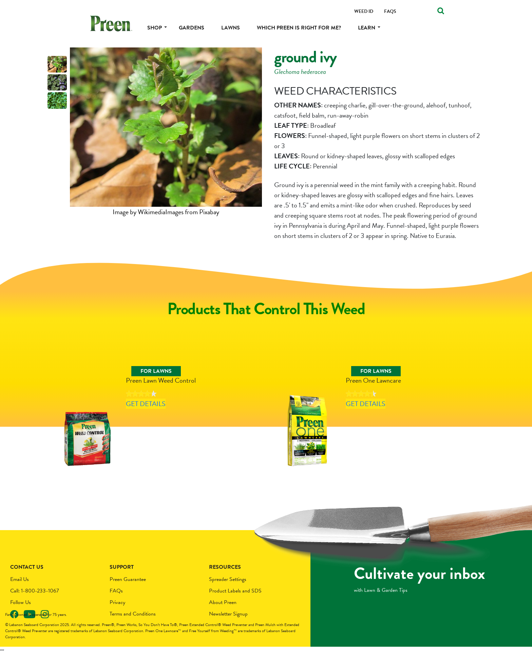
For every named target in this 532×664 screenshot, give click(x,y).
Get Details (157, 421)
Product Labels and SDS (235, 598)
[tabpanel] (166, 132)
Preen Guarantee (128, 586)
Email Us (19, 586)
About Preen (222, 609)
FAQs (116, 598)
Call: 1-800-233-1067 (34, 598)
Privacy (117, 609)
